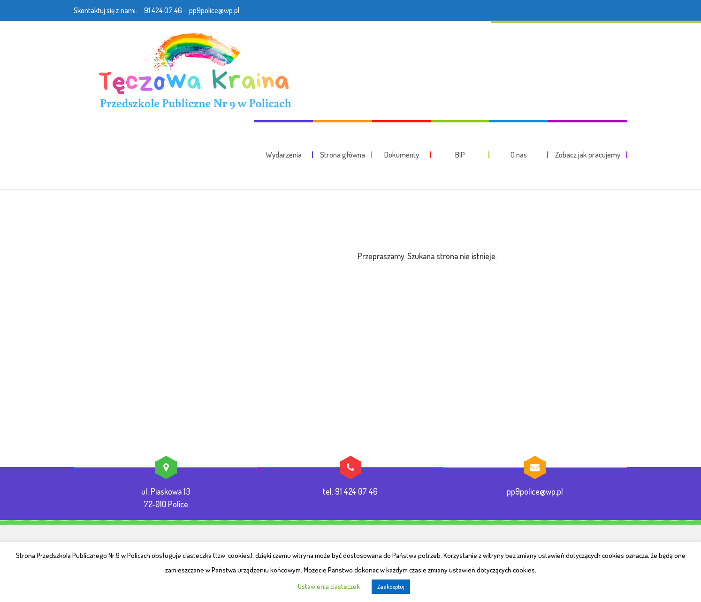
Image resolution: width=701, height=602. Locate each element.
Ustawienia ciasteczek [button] (329, 586)
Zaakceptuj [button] (390, 586)
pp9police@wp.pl (214, 10)
